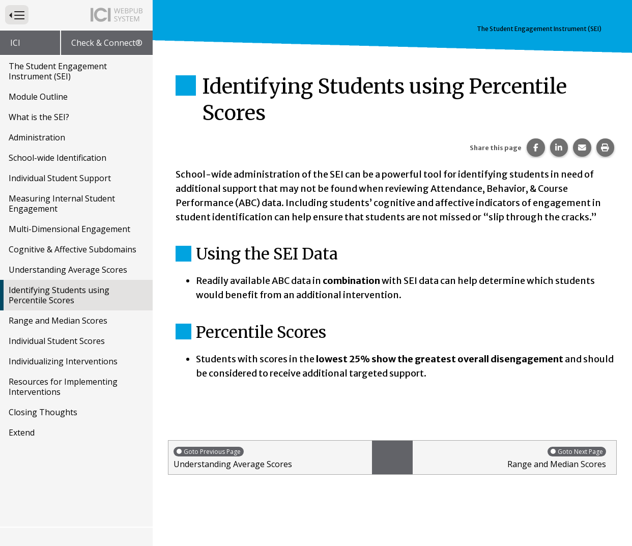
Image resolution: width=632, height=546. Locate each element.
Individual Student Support (60, 178)
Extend (22, 432)
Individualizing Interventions (63, 361)
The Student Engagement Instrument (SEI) (58, 71)
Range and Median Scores (58, 320)
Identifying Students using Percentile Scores (59, 295)
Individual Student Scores (57, 341)
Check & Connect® (106, 42)
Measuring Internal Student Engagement (62, 203)
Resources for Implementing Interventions (63, 386)
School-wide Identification (57, 157)
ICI (15, 42)
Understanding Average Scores (68, 269)
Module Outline (38, 96)
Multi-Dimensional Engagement (69, 229)
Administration (37, 137)
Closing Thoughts (43, 412)
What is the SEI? (39, 117)
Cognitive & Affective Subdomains (72, 249)
